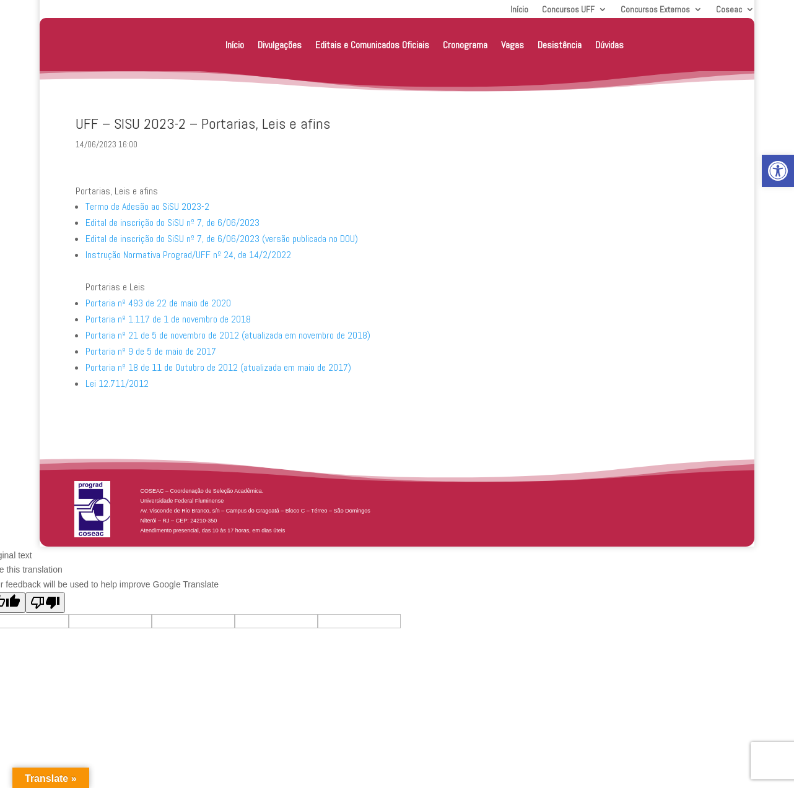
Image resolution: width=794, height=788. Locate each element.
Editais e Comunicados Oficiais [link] (372, 44)
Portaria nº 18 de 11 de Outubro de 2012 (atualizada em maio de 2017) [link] (218, 367)
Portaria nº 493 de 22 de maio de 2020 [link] (158, 303)
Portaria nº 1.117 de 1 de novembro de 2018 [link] (168, 319)
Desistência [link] (560, 44)
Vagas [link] (512, 44)
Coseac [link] (729, 10)
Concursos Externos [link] (655, 10)
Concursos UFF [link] (568, 10)
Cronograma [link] (465, 44)
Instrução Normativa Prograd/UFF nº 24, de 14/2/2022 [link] (188, 254)
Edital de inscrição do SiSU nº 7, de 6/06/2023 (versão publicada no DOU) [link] (221, 238)
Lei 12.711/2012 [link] (117, 383)
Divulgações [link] (280, 44)
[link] (778, 171)
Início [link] (519, 10)
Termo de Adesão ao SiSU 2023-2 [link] (147, 206)
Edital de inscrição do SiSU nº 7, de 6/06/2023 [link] (172, 222)
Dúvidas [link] (609, 44)
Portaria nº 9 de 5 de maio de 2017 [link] (150, 351)
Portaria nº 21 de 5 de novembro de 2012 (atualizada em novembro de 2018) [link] (227, 335)
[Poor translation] (45, 602)
